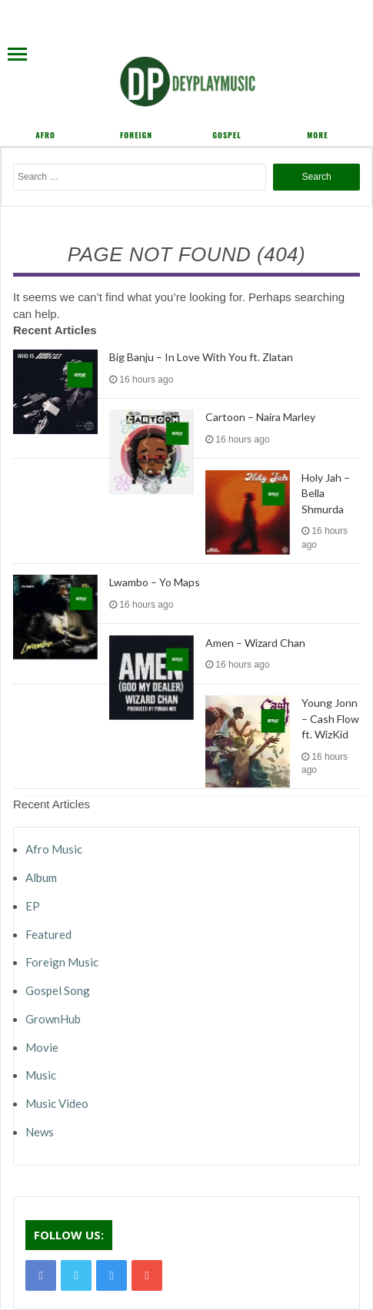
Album (41, 877)
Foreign (136, 135)
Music (40, 1075)
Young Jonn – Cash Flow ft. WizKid (330, 718)
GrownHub (53, 1019)
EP (32, 906)
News (39, 1132)
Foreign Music (61, 962)
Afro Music (53, 849)
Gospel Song (57, 990)
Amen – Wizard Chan (255, 642)
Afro (45, 135)
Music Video (56, 1103)
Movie (41, 1047)
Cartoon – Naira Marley (260, 416)
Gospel (226, 135)
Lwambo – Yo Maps (154, 582)
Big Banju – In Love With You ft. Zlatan (201, 356)
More (317, 135)
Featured (48, 934)
